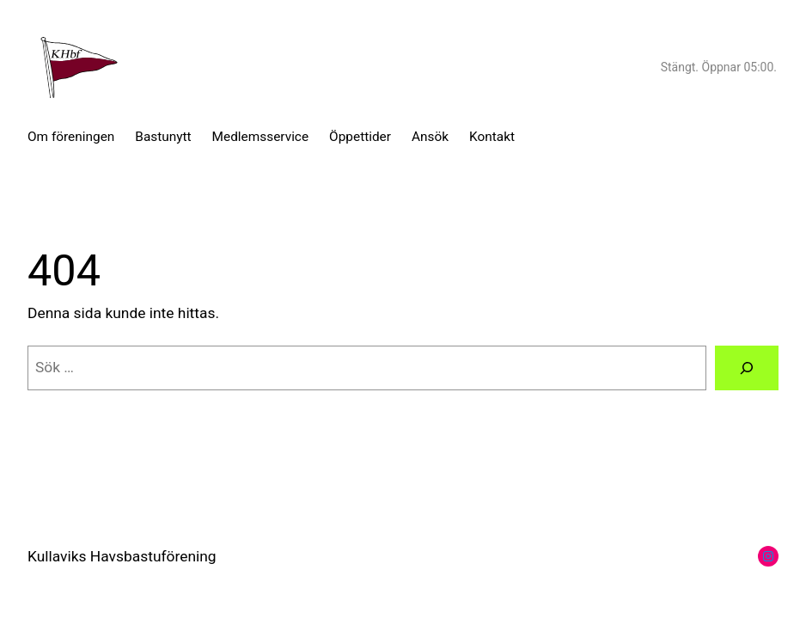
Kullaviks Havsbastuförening (122, 556)
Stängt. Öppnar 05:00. (719, 67)
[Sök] (747, 367)
